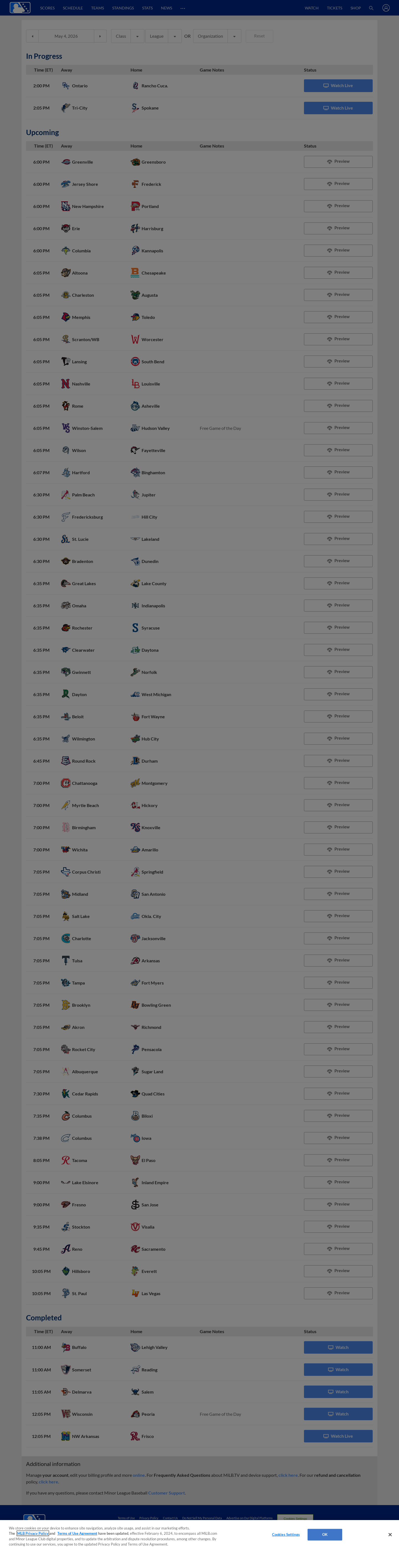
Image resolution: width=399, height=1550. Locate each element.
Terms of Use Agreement (77, 1533)
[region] (199, 1535)
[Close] (390, 1534)
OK (325, 1534)
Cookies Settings (286, 1534)
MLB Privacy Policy (32, 1533)
